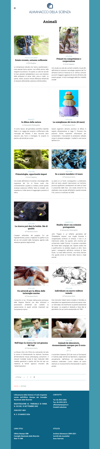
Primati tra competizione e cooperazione (68, 59)
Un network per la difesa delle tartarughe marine (31, 292)
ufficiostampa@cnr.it (60, 405)
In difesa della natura (31, 122)
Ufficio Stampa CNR (21, 434)
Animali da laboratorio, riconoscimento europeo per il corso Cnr (69, 345)
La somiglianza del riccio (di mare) (69, 122)
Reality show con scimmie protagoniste (69, 225)
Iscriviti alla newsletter (61, 436)
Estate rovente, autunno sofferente (31, 60)
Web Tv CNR (18, 439)
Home (16, 386)
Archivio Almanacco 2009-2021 (64, 434)
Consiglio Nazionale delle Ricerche (26, 436)
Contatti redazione (60, 407)
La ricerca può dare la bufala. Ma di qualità (31, 227)
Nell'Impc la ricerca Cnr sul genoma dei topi (31, 344)
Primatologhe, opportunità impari (31, 174)
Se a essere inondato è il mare (69, 174)
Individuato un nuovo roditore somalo (69, 291)
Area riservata (58, 439)
